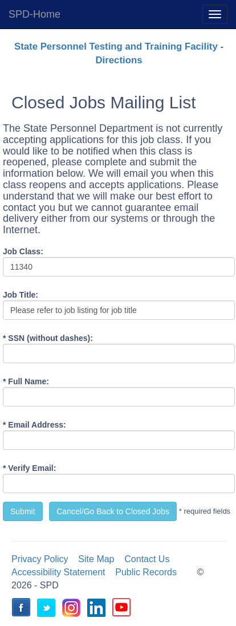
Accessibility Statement (58, 572)
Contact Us (146, 559)
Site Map (96, 559)
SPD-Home (34, 14)
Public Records (146, 572)
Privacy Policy (39, 559)
